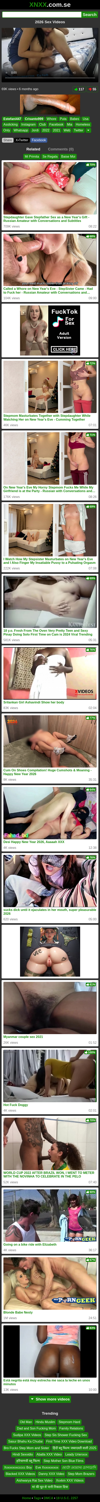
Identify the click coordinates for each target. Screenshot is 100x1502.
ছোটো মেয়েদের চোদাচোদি (79, 1467)
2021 (56, 130)
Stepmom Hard (69, 1422)
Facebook (56, 124)
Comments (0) (61, 149)
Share (7, 140)
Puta (63, 119)
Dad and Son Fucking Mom (36, 1428)
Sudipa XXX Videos (27, 1435)
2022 (45, 130)
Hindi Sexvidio (23, 1454)
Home (26, 1498)
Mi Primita (32, 156)
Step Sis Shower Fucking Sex (66, 1435)
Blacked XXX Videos (20, 1474)
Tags (37, 1498)
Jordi (35, 130)
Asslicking (10, 124)
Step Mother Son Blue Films (63, 1461)
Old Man (26, 1422)
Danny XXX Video (51, 1474)
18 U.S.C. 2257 (67, 1498)
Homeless (83, 124)
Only (6, 130)
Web (67, 130)
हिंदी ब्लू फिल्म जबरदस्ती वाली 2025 (74, 1448)
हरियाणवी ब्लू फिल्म (28, 1461)
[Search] (41, 14)
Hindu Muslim (45, 1422)
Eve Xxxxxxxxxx (47, 1467)
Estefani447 (12, 119)
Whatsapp (21, 130)
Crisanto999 (34, 119)
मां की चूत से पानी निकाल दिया (50, 1487)
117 (79, 89)
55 (92, 89)
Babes (74, 119)
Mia (69, 124)
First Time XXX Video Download (69, 1441)
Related (33, 149)
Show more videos (50, 1399)
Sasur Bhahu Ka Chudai (25, 1441)
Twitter (78, 130)
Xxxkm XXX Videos (70, 1480)
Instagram (28, 124)
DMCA (48, 1498)
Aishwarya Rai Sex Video (34, 1480)
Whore (51, 119)
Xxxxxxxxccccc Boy (18, 1467)
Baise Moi (68, 156)
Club (42, 124)
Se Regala (50, 156)
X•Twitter (22, 140)
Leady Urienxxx (76, 1454)
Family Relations (71, 1428)
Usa (85, 119)
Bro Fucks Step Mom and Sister (26, 1448)
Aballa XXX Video (49, 1454)
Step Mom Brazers (81, 1474)
